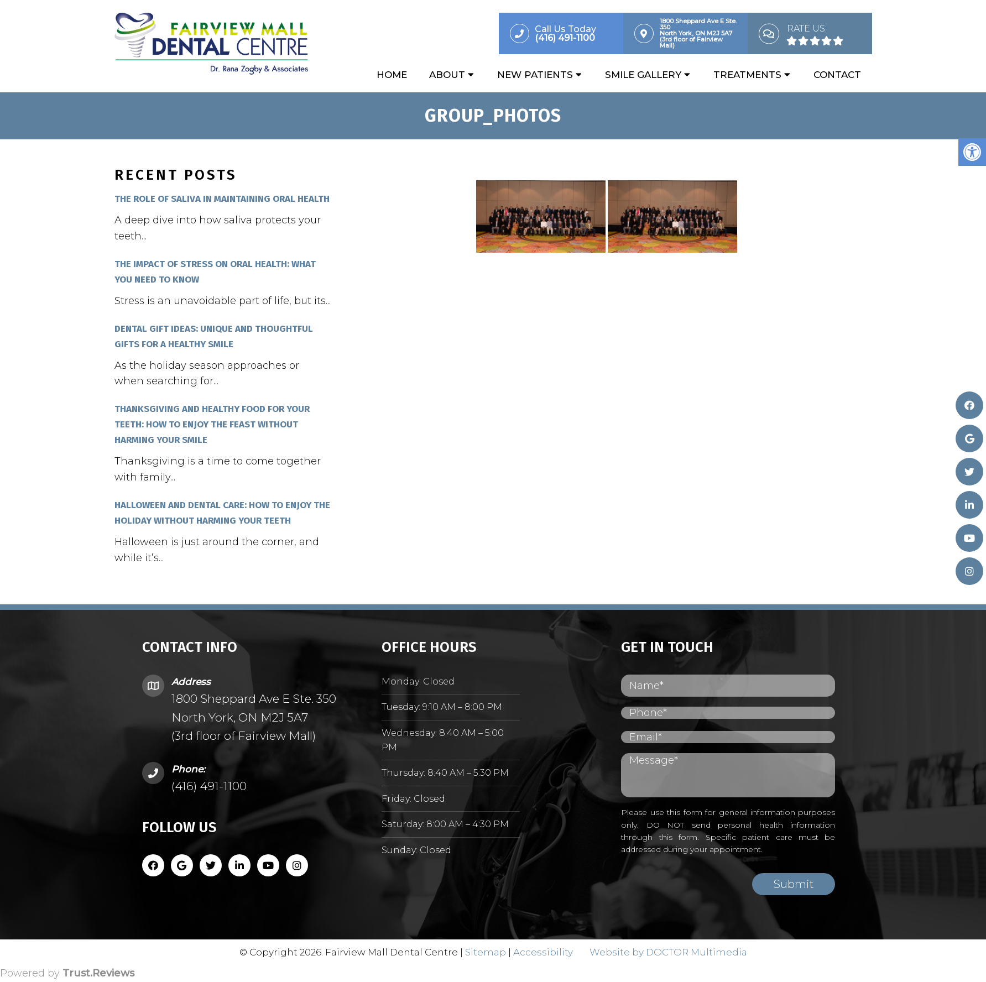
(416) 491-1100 (209, 787)
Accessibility (543, 952)
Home (392, 75)
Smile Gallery (643, 75)
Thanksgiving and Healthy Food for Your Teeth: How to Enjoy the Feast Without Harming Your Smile (212, 425)
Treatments (747, 75)
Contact (837, 75)
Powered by (67, 974)
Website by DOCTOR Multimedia (668, 952)
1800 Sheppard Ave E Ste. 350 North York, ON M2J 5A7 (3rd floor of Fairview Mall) (253, 718)
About (447, 75)
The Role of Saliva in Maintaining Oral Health (222, 200)
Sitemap (485, 952)
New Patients (535, 75)
